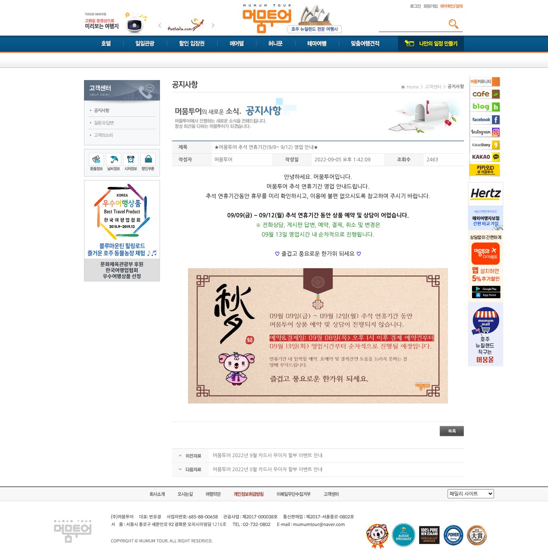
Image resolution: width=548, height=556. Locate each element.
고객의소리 (103, 135)
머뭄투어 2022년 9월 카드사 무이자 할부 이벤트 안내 (267, 455)
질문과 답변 (104, 123)
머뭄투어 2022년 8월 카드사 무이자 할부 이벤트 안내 (267, 469)
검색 (453, 24)
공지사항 (101, 110)
